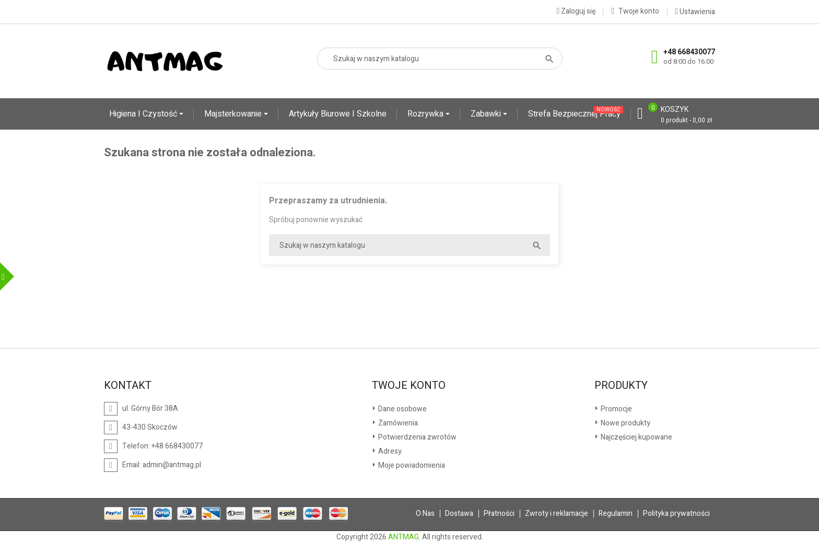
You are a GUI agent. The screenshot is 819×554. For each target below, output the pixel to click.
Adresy (389, 451)
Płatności (499, 513)
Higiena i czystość (144, 114)
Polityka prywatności (676, 513)
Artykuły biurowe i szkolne (338, 114)
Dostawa (459, 513)
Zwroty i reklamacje (556, 513)
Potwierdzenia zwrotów (417, 437)
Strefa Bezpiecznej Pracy (575, 113)
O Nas (425, 513)
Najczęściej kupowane (635, 437)
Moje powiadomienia (411, 465)
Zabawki (487, 114)
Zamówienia (397, 423)
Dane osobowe (402, 408)
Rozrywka (426, 114)
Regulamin (616, 513)
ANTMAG (403, 537)
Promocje (615, 408)
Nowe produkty (624, 423)
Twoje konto (409, 385)
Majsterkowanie (234, 114)
